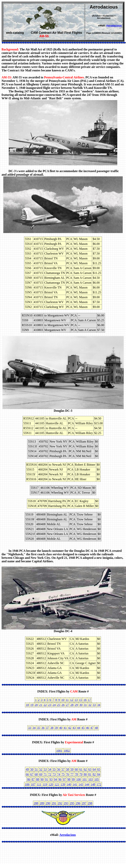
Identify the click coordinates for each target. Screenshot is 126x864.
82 (94, 774)
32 (89, 704)
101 (84, 779)
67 (31, 774)
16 (84, 699)
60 (76, 769)
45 (83, 727)
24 (54, 704)
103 (90, 779)
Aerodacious (114, 25)
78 (76, 774)
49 (27, 769)
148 (93, 784)
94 (55, 779)
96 (59, 779)
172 (99, 784)
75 (63, 774)
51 (36, 769)
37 (47, 727)
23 (49, 704)
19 (31, 704)
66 (27, 774)
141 (74, 784)
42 (69, 727)
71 (45, 774)
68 (36, 774)
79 (80, 774)
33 (94, 704)
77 (71, 774)
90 (42, 779)
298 (90, 803)
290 (48, 803)
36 (43, 727)
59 (71, 769)
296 (78, 803)
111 (39, 784)
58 (67, 769)
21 (40, 704)
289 (42, 803)
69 (40, 774)
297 (84, 803)
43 (74, 727)
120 (50, 784)
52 (40, 769)
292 (60, 803)
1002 (67, 750)
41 (65, 727)
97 (64, 779)
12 (71, 699)
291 (54, 803)
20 (36, 704)
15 (80, 699)
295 (72, 803)
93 (51, 779)
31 (85, 704)
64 (94, 769)
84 (98, 774)
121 (56, 784)
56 (58, 769)
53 (45, 769)
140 (68, 784)
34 (98, 704)
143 (81, 784)
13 (76, 699)
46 (87, 727)
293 (66, 803)
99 (73, 779)
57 (63, 769)
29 (76, 704)
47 (92, 727)
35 (38, 727)
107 (33, 784)
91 (46, 779)
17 (89, 699)
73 (54, 774)
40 (60, 727)
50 (31, 769)
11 (67, 699)
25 (58, 704)
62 (85, 769)
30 (80, 704)
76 (67, 774)
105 (96, 779)
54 (49, 769)
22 (45, 704)
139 (62, 784)
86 (28, 779)
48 (96, 727)
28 (71, 704)
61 (80, 769)
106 (27, 784)
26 (63, 704)
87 (33, 779)
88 (37, 779)
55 (54, 769)
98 (68, 779)
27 (67, 704)
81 (89, 774)
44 (78, 727)
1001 (59, 750)
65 (98, 769)
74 (58, 774)
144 (87, 784)
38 (52, 727)
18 (27, 704)
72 (49, 774)
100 (78, 779)
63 (89, 769)
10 (62, 699)
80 (85, 774)
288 (36, 803)
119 (45, 784)
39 (56, 727)
